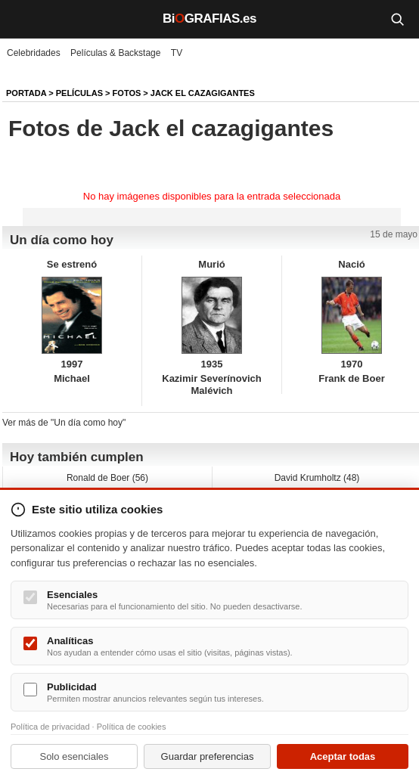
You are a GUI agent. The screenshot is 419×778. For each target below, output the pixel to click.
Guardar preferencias (207, 756)
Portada (26, 93)
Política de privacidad (50, 726)
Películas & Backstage (115, 53)
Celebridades (34, 53)
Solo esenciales (73, 756)
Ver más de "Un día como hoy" (64, 422)
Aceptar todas (343, 756)
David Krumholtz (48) (317, 478)
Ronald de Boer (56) (107, 478)
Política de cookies (131, 726)
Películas (79, 93)
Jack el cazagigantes (203, 93)
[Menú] (23, 19)
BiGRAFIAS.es (209, 18)
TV (176, 53)
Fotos (127, 93)
